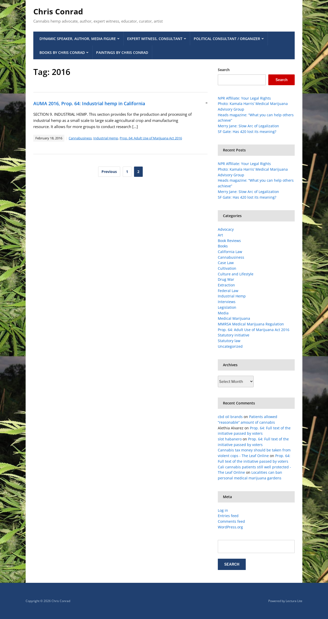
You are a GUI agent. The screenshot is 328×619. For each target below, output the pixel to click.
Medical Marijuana (234, 318)
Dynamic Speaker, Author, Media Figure (77, 38)
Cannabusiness (80, 138)
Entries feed (228, 515)
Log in (223, 510)
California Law (230, 251)
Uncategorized (230, 346)
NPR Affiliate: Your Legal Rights (244, 98)
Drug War (226, 279)
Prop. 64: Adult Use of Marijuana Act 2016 (151, 138)
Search (224, 69)
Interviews (226, 301)
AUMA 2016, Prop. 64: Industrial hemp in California (89, 103)
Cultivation (227, 268)
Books (223, 246)
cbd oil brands (230, 416)
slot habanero (230, 439)
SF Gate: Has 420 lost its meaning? (247, 131)
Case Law (226, 262)
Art (220, 235)
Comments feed (231, 521)
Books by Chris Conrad (62, 52)
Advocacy (226, 229)
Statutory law (229, 340)
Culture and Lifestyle (235, 274)
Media (223, 313)
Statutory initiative (233, 335)
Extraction (226, 285)
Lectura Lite (294, 601)
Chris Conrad (58, 11)
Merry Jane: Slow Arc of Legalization (248, 125)
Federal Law (228, 290)
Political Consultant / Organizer (227, 38)
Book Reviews (229, 240)
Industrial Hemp (105, 138)
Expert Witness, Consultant (154, 38)
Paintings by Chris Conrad (122, 52)
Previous (109, 171)
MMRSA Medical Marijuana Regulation (251, 324)
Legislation (227, 307)
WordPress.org (230, 527)
